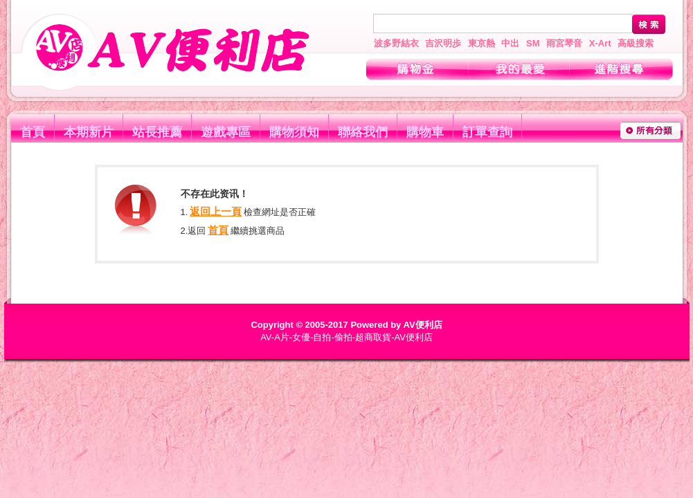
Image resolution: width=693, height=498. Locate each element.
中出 (510, 43)
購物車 (425, 132)
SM (533, 43)
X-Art (600, 43)
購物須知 (294, 132)
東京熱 (481, 43)
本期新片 (89, 132)
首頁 (32, 132)
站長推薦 (157, 132)
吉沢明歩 (443, 43)
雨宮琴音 (564, 43)
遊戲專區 (226, 132)
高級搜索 (636, 43)
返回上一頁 (216, 211)
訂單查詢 (487, 132)
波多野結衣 (396, 43)
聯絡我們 (363, 132)
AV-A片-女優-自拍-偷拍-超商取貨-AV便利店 (346, 337)
